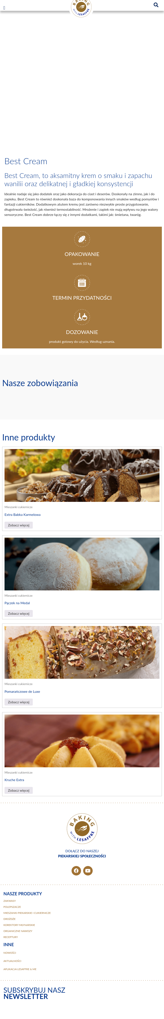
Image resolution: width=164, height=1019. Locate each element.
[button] (4, 7)
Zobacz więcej (18, 525)
